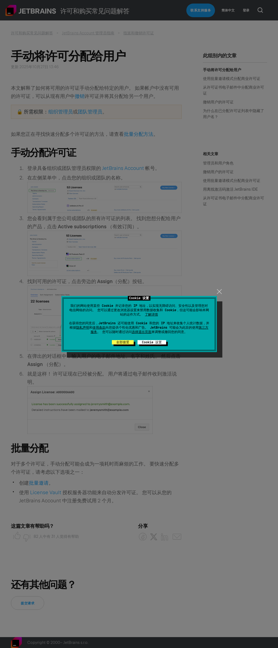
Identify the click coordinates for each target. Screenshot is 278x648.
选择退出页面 (141, 332)
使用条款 (99, 327)
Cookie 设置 (152, 342)
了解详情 (151, 314)
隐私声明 (82, 327)
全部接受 (122, 342)
